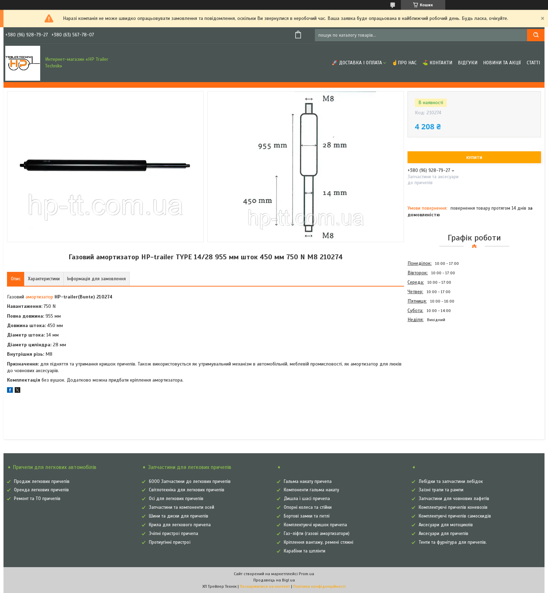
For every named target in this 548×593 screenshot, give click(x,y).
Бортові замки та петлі (307, 516)
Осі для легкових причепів (176, 498)
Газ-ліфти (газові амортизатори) (316, 533)
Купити (474, 157)
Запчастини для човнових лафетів (454, 498)
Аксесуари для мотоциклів (446, 525)
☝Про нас (404, 63)
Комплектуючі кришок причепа (315, 525)
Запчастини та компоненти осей (181, 507)
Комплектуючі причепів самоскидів (455, 516)
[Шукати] (536, 35)
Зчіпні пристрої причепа (173, 533)
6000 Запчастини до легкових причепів (190, 481)
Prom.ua (306, 573)
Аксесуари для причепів (443, 533)
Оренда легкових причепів (41, 490)
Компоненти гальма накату (311, 490)
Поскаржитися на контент (265, 586)
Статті (533, 63)
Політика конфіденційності (319, 586)
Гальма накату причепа (308, 481)
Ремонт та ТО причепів (37, 498)
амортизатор (39, 297)
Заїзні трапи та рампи (441, 490)
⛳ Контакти (437, 63)
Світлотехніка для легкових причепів (186, 490)
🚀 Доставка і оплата (357, 63)
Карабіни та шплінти (304, 551)
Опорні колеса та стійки (308, 507)
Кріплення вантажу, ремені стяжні (318, 542)
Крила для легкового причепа (180, 525)
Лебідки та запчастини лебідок (451, 481)
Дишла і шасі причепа (307, 498)
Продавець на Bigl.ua (274, 580)
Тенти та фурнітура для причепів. (453, 542)
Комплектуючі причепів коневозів (453, 507)
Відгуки (467, 63)
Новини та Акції (502, 63)
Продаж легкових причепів (42, 481)
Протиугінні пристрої (169, 542)
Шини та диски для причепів (178, 516)
